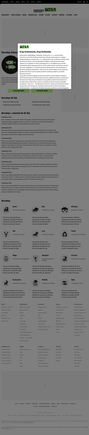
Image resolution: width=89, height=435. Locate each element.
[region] (44, 66)
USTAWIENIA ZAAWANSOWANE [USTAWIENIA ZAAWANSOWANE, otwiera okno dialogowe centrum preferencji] (32, 85)
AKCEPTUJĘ (63, 85)
